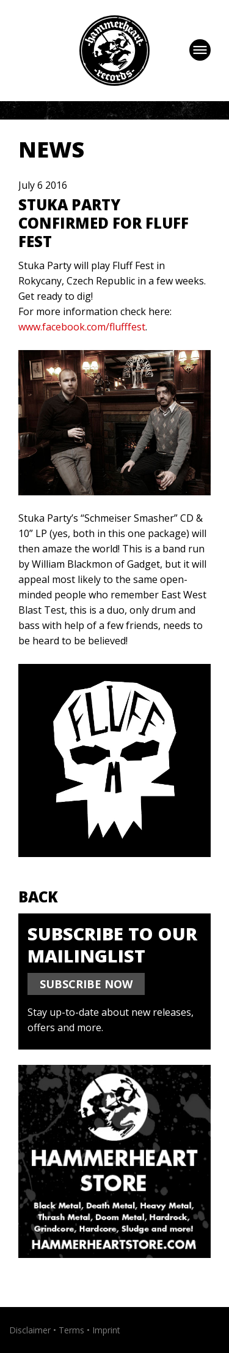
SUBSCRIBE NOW (86, 984)
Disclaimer (30, 1330)
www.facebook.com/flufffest (81, 326)
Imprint (106, 1330)
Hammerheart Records (114, 50)
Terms (71, 1330)
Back (38, 896)
